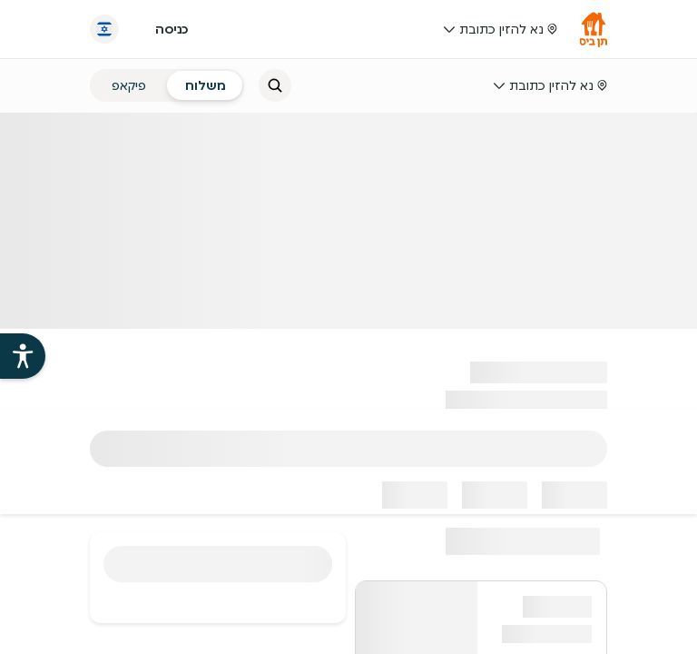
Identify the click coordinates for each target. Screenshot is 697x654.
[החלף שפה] (104, 29)
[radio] (206, 85)
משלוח (205, 85)
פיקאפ (129, 85)
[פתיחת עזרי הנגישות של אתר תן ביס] (22, 356)
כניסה (171, 29)
